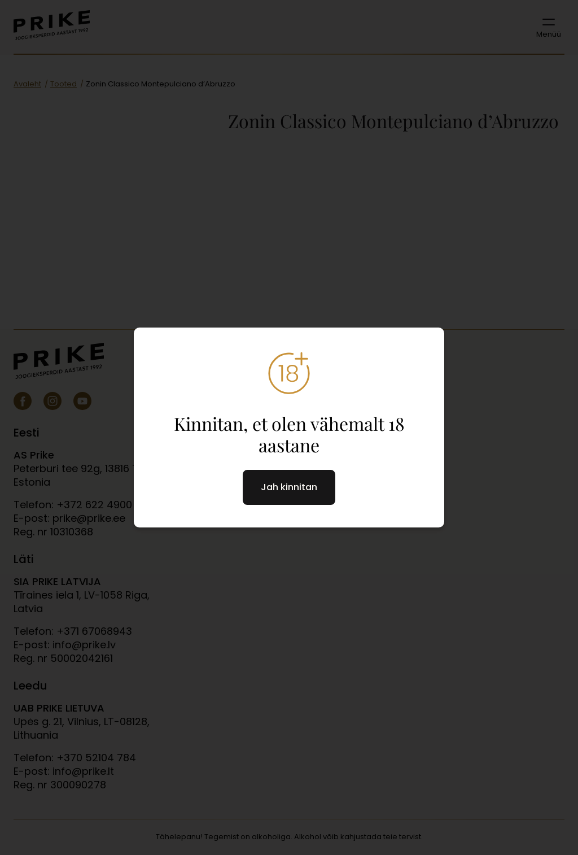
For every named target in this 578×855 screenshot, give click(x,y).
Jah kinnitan (289, 487)
